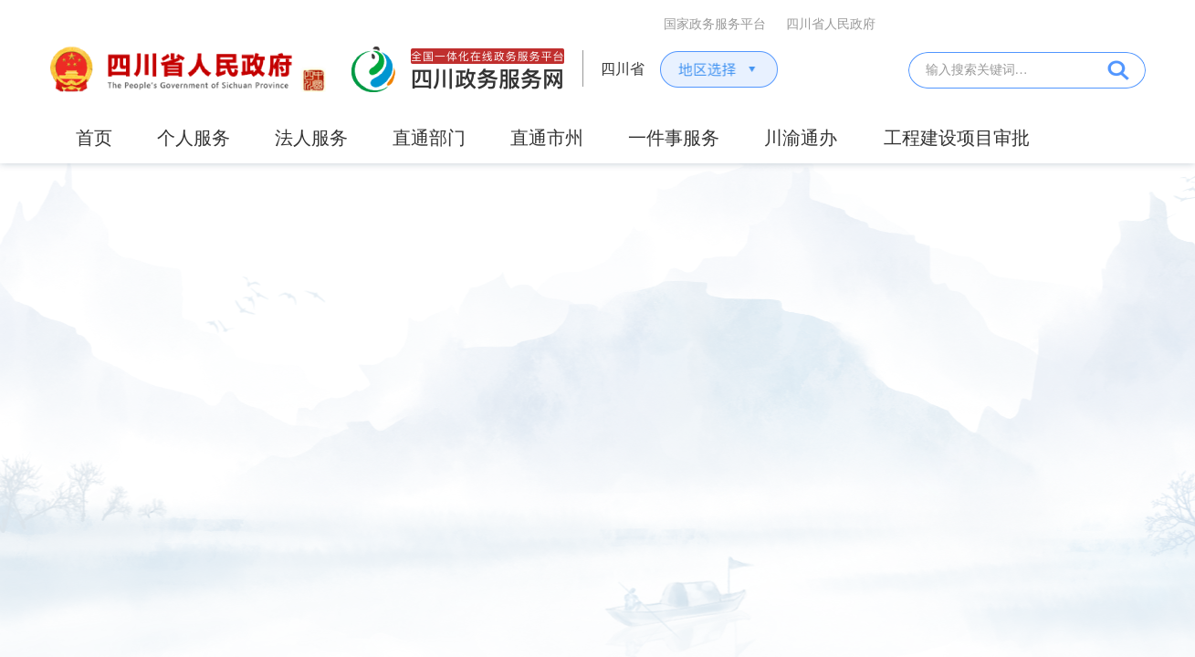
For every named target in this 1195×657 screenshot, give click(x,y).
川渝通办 (800, 138)
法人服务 (311, 138)
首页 (94, 138)
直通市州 (546, 138)
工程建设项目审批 (957, 138)
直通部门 (429, 138)
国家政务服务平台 (715, 24)
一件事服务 (673, 138)
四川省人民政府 (830, 24)
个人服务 (193, 138)
